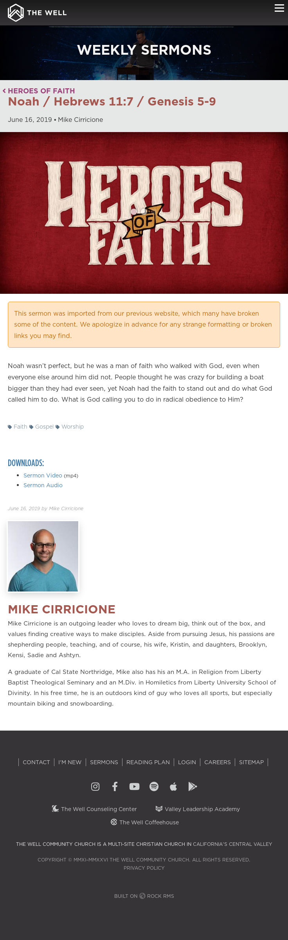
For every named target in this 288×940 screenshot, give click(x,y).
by (45, 508)
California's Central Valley (232, 844)
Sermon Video (42, 475)
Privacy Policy (144, 868)
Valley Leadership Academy (197, 809)
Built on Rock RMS (144, 896)
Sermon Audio (43, 485)
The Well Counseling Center (94, 809)
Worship (70, 427)
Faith (17, 427)
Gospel (41, 427)
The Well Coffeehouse (144, 822)
